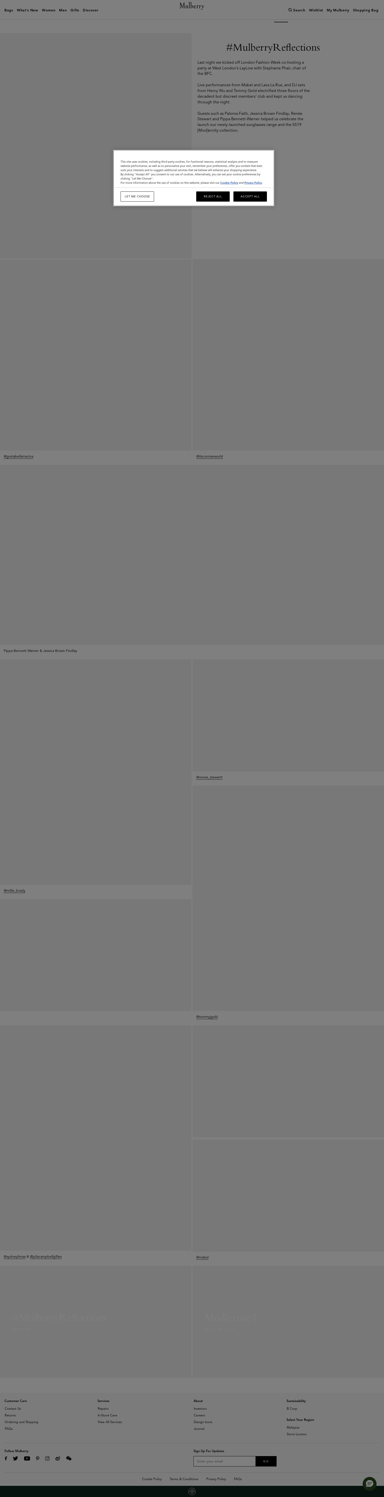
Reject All (213, 196)
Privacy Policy (253, 182)
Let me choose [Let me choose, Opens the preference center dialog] (137, 196)
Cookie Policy (229, 182)
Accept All (250, 196)
